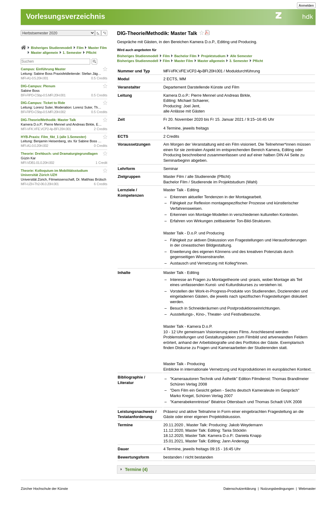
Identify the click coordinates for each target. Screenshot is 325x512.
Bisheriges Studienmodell (51, 48)
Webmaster (307, 488)
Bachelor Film (185, 56)
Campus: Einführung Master (43, 69)
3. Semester (238, 61)
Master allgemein (44, 52)
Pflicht (91, 52)
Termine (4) (136, 469)
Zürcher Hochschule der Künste (44, 488)
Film (80, 48)
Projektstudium (213, 56)
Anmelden (306, 5)
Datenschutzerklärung (239, 488)
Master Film (97, 48)
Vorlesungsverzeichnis (65, 16)
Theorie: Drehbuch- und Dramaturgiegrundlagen (59, 153)
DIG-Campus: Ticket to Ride (43, 103)
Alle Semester (241, 56)
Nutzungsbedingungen (277, 488)
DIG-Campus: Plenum (38, 86)
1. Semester (72, 52)
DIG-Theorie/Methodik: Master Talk (49, 120)
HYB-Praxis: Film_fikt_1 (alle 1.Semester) (54, 137)
